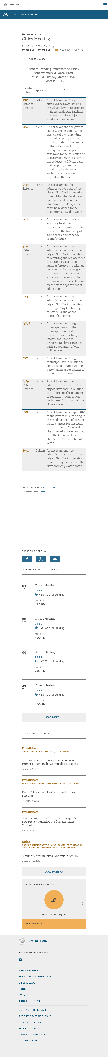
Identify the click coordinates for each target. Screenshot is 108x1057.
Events (23, 995)
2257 (25, 127)
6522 (25, 412)
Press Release (30, 748)
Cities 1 (44, 491)
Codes (55, 487)
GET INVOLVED (28, 1041)
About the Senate (31, 1001)
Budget (24, 989)
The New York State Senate (19, 5)
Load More (52, 717)
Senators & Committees (35, 977)
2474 (25, 219)
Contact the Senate (33, 1010)
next (82, 904)
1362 (26, 100)
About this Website (32, 1035)
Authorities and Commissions (38, 847)
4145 (25, 296)
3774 (25, 246)
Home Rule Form (30, 1022)
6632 (25, 450)
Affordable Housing (42, 752)
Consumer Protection (70, 845)
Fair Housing (29, 784)
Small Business (70, 784)
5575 (25, 358)
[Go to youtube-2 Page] (21, 959)
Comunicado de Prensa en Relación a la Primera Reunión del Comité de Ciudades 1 (50, 762)
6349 (26, 381)
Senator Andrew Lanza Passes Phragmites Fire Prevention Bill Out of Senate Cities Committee (50, 821)
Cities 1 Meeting (45, 585)
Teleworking (63, 752)
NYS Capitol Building (51, 594)
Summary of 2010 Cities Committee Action (50, 856)
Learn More (36, 924)
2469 (26, 185)
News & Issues (28, 971)
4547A (26, 323)
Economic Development (43, 845)
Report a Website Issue (35, 1016)
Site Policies (28, 1028)
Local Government (67, 847)
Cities (46, 487)
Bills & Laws (27, 983)
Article (26, 841)
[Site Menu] (105, 5)
